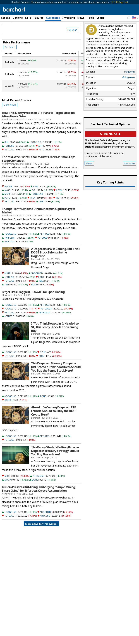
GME (41, 216)
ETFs (28, 17)
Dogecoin (129, 87)
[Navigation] (33, 35)
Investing (68, 17)
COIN (59, 205)
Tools (90, 17)
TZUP (43, 367)
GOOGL (8, 201)
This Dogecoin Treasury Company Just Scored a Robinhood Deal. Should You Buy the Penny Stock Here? (56, 382)
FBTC (41, 165)
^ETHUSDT (44, 327)
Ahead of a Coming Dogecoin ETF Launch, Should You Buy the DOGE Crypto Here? (54, 426)
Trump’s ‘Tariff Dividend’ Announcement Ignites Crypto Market (38, 225)
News (81, 17)
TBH (6, 299)
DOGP (7, 495)
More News (10, 120)
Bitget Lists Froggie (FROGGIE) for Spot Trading (33, 307)
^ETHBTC (9, 331)
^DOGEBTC (10, 323)
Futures (39, 17)
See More (10, 62)
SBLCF (7, 491)
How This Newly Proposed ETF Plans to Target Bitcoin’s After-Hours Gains (38, 129)
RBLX (41, 296)
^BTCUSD (9, 165)
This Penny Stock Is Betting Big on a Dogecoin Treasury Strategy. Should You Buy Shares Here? (55, 466)
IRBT (58, 213)
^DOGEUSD (35, 157)
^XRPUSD (9, 253)
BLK (6, 157)
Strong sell (110, 149)
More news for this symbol (41, 539)
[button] (135, 18)
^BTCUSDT (46, 323)
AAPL (35, 201)
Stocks (5, 17)
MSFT (7, 209)
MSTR (7, 288)
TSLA (32, 213)
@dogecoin (128, 92)
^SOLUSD (9, 256)
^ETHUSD (9, 161)
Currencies (53, 17)
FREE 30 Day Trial (119, 2)
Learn (100, 17)
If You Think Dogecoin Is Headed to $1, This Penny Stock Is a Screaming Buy (55, 342)
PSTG (7, 213)
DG (33, 205)
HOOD (34, 299)
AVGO (7, 205)
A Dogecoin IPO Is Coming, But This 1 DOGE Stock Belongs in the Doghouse (55, 267)
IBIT (40, 161)
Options (18, 17)
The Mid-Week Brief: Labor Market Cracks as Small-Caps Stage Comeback (38, 174)
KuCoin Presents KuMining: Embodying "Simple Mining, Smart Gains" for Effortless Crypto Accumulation (39, 504)
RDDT (41, 292)
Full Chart (72, 45)
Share (89, 178)
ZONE (43, 411)
